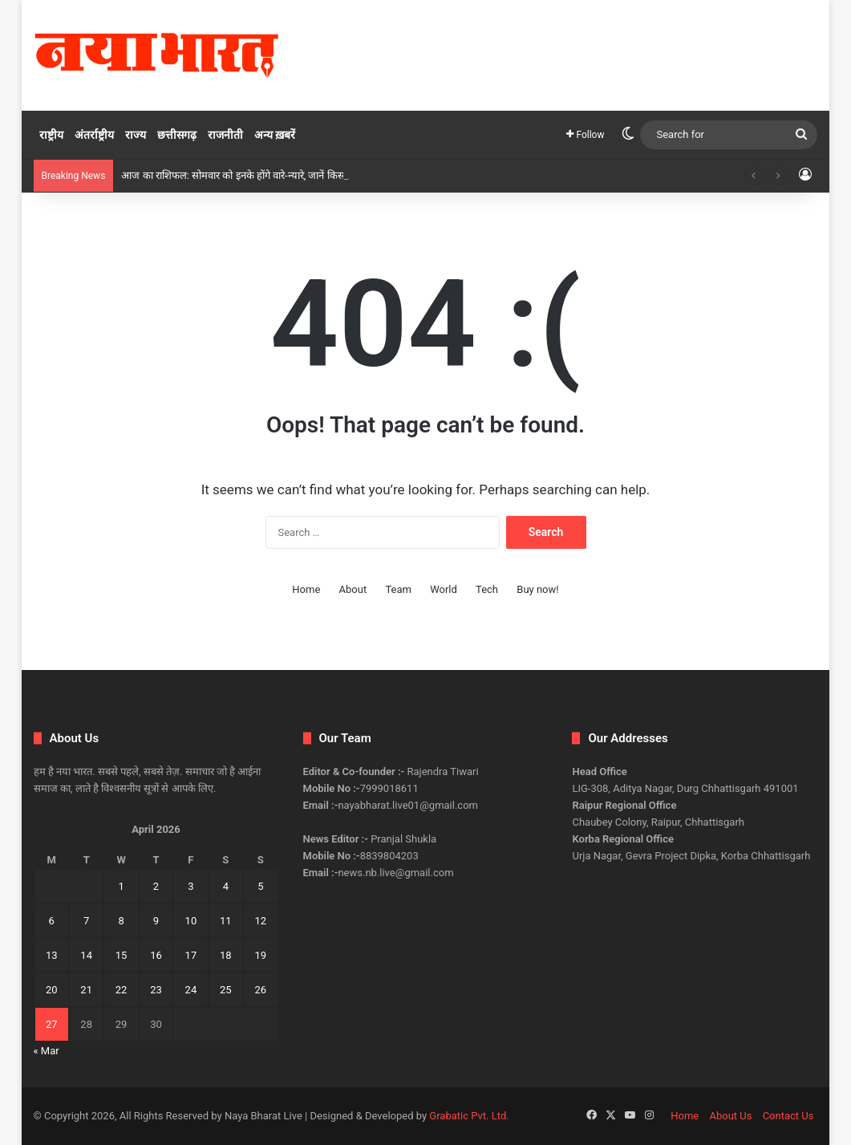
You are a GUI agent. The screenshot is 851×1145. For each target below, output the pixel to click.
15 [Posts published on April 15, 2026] (121, 955)
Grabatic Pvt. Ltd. (469, 1116)
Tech (487, 589)
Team (398, 589)
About (353, 589)
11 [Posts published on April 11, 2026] (226, 921)
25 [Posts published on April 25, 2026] (226, 990)
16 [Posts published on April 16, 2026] (156, 955)
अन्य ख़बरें (274, 134)
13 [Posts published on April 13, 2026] (52, 955)
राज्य (135, 134)
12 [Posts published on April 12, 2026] (260, 921)
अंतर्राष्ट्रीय (94, 134)
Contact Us (788, 1116)
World (443, 589)
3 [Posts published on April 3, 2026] (190, 886)
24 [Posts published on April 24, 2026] (191, 990)
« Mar (46, 1051)
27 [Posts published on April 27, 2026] (52, 1024)
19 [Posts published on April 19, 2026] (260, 955)
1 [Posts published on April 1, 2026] (121, 886)
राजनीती (225, 134)
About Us (730, 1116)
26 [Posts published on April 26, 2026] (260, 990)
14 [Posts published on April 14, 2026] (86, 955)
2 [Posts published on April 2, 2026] (156, 886)
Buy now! (537, 589)
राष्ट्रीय (51, 134)
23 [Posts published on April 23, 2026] (156, 990)
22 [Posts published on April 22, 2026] (121, 990)
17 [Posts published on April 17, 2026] (191, 955)
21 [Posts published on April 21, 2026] (86, 990)
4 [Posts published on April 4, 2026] (226, 886)
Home (306, 589)
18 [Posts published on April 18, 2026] (226, 955)
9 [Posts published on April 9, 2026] (156, 921)
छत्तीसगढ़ (177, 134)
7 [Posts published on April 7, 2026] (86, 921)
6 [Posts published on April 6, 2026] (52, 921)
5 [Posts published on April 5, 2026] (260, 886)
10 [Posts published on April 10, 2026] (191, 921)
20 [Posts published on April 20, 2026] (52, 990)
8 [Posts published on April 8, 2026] (121, 921)
